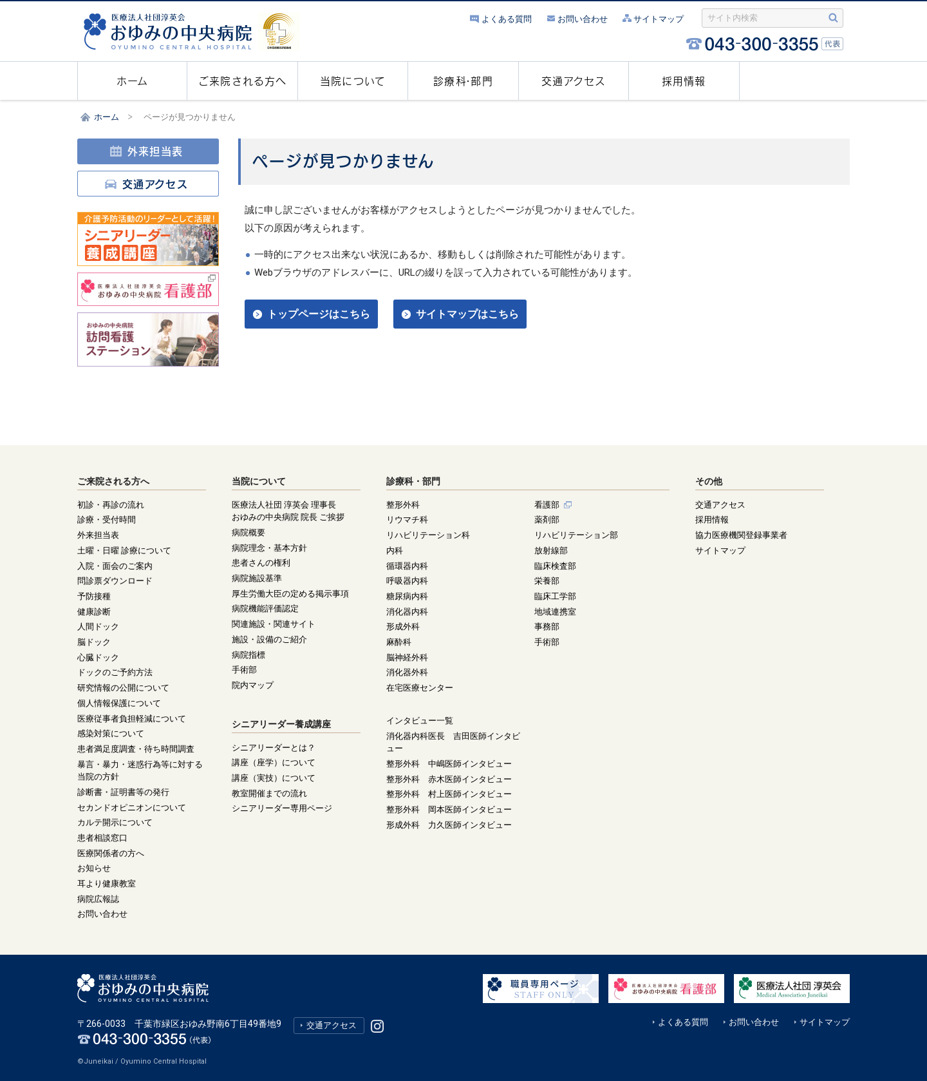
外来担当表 (145, 151)
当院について (259, 481)
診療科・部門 (413, 481)
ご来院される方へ (113, 481)
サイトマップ (653, 19)
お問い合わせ (577, 19)
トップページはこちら (318, 314)
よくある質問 (501, 19)
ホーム (106, 117)
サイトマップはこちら (467, 314)
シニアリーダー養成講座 (281, 724)
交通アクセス (145, 184)
